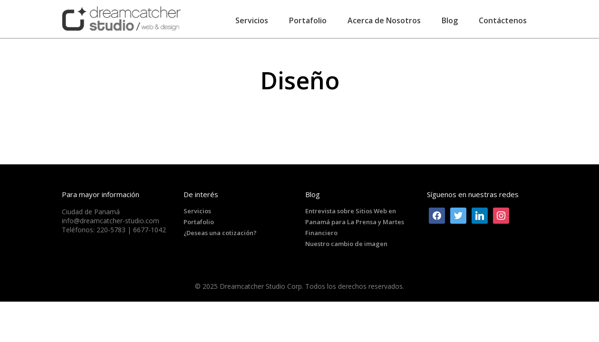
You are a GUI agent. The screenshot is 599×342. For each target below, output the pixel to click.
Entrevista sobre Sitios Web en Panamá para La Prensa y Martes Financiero (354, 222)
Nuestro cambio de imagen (346, 243)
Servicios (197, 211)
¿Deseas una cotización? (220, 232)
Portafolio (199, 222)
